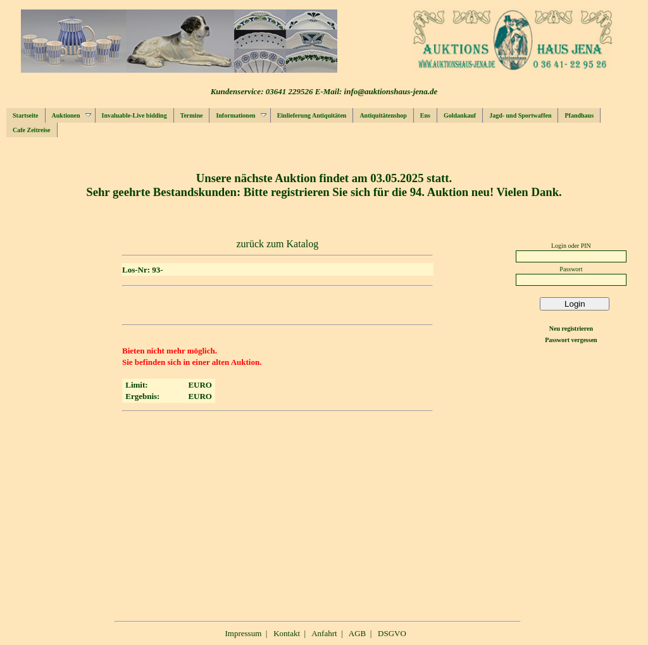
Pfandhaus (579, 115)
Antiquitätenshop (382, 115)
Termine (191, 115)
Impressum (243, 633)
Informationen (241, 115)
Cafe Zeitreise (32, 129)
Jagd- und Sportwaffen (520, 115)
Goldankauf (460, 115)
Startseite (26, 115)
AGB (357, 633)
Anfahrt (324, 633)
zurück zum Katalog (277, 243)
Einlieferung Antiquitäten (312, 115)
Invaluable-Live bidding (134, 115)
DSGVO (392, 633)
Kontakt (286, 633)
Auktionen (71, 115)
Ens (425, 115)
